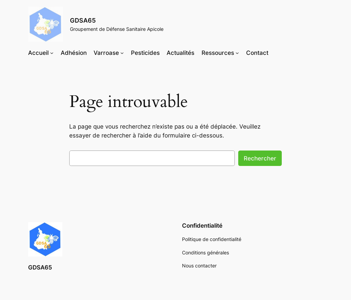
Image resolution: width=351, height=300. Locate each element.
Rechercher (260, 158)
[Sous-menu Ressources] (237, 53)
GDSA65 (83, 20)
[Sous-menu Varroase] (122, 53)
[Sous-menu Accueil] (51, 53)
